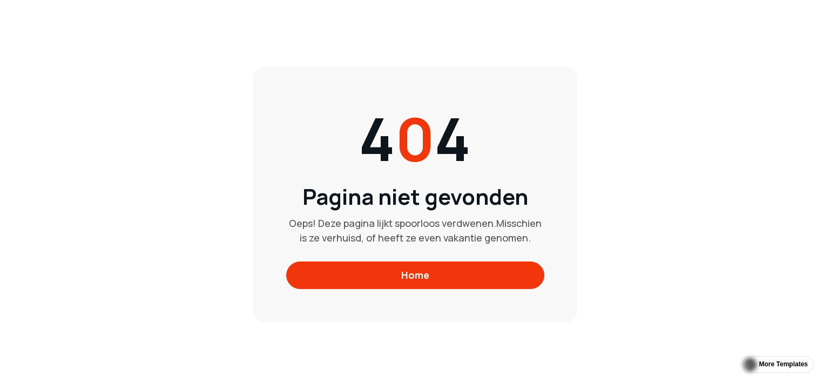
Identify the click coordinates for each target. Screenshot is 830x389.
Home (415, 275)
